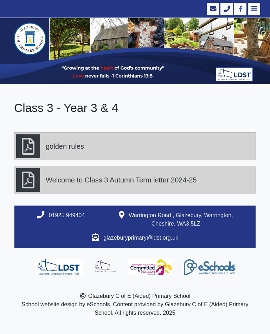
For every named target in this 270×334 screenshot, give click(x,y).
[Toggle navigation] (253, 9)
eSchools (98, 304)
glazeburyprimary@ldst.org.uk (140, 238)
